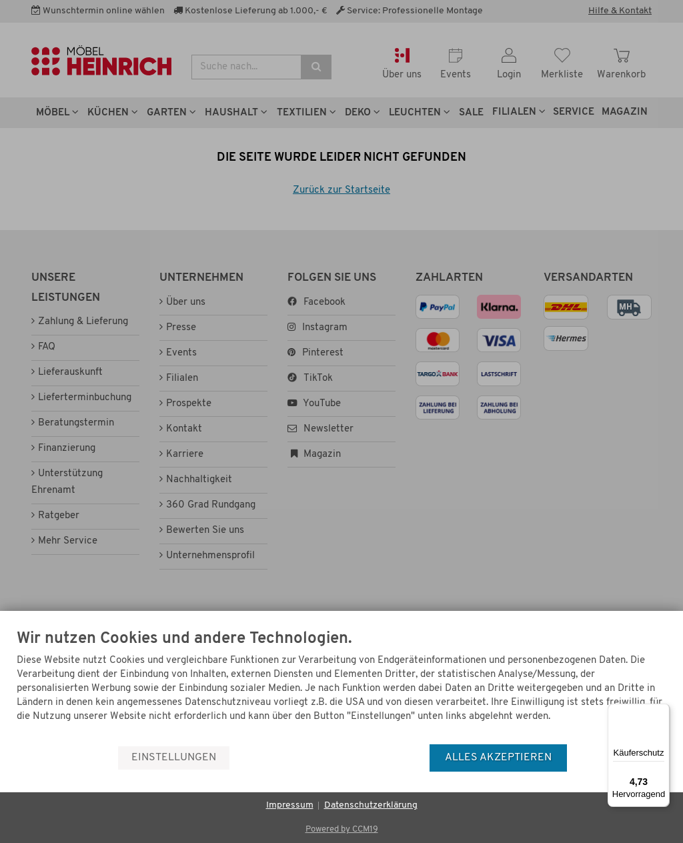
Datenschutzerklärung (371, 805)
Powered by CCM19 (341, 829)
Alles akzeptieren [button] (498, 757)
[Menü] (662, 712)
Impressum (289, 805)
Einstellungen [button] (173, 757)
